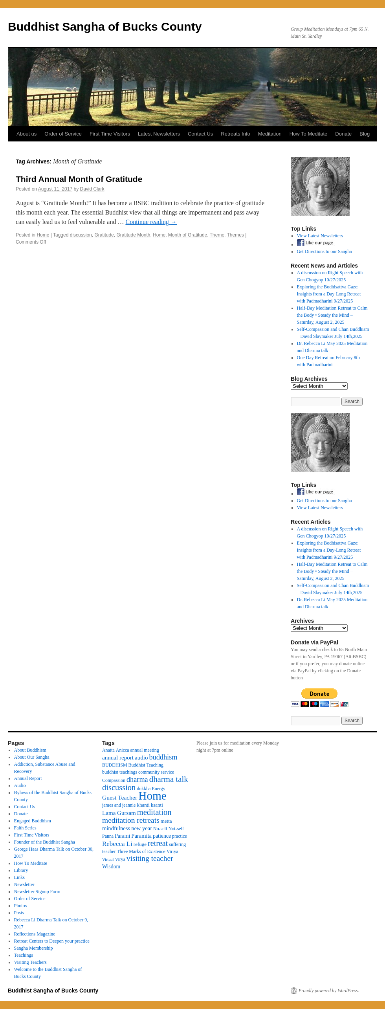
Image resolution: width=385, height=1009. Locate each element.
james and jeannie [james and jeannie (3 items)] (119, 805)
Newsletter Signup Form (37, 891)
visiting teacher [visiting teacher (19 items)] (149, 858)
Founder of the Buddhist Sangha (44, 842)
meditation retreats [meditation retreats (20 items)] (131, 820)
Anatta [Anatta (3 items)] (108, 750)
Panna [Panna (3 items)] (108, 836)
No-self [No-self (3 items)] (160, 828)
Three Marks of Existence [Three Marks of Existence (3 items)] (141, 851)
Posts (19, 912)
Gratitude (104, 235)
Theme (217, 235)
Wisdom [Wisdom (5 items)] (111, 867)
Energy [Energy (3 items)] (158, 788)
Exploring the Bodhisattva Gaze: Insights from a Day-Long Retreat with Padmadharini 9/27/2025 (329, 294)
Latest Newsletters (159, 134)
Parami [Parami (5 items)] (122, 836)
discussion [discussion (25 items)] (119, 787)
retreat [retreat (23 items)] (158, 843)
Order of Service (63, 134)
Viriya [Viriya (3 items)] (172, 851)
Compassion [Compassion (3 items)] (113, 780)
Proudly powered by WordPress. (329, 990)
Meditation (270, 134)
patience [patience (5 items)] (162, 836)
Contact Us (200, 134)
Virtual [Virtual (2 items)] (108, 859)
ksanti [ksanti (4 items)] (157, 805)
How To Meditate (309, 134)
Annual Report (28, 778)
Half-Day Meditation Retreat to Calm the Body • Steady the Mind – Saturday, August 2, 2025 (332, 315)
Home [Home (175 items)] (152, 795)
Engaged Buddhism (32, 821)
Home (43, 235)
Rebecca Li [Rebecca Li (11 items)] (117, 844)
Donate (343, 134)
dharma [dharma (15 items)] (137, 779)
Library (21, 870)
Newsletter (24, 884)
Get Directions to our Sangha (324, 251)
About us (26, 134)
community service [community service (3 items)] (156, 772)
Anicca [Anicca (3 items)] (122, 750)
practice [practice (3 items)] (179, 836)
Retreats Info (235, 134)
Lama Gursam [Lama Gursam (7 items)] (119, 813)
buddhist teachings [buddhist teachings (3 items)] (119, 772)
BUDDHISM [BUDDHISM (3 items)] (114, 765)
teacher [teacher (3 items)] (109, 851)
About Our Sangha (32, 757)
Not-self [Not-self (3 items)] (176, 828)
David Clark (92, 189)
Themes (235, 235)
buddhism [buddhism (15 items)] (163, 757)
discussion (81, 235)
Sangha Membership (33, 948)
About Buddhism (30, 750)
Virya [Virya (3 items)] (120, 859)
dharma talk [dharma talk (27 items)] (168, 779)
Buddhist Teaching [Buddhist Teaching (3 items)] (145, 765)
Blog (364, 134)
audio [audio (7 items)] (141, 757)
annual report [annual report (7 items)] (118, 757)
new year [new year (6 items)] (141, 828)
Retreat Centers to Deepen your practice (52, 941)
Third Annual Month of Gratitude (79, 178)
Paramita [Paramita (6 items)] (141, 836)
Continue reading (151, 221)
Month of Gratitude (187, 235)
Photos (20, 905)
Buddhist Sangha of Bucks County (105, 26)
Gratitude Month (133, 235)
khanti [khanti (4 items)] (143, 805)
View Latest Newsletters (320, 235)
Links (19, 877)
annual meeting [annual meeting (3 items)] (144, 750)
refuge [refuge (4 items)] (140, 844)
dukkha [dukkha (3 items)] (143, 788)
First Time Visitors (110, 134)
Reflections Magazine (34, 934)
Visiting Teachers (30, 962)
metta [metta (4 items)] (166, 821)
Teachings (23, 955)
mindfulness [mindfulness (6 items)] (116, 828)
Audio (20, 785)
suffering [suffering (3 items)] (177, 844)
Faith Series (25, 828)
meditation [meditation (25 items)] (154, 812)
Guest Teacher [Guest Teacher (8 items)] (119, 797)
